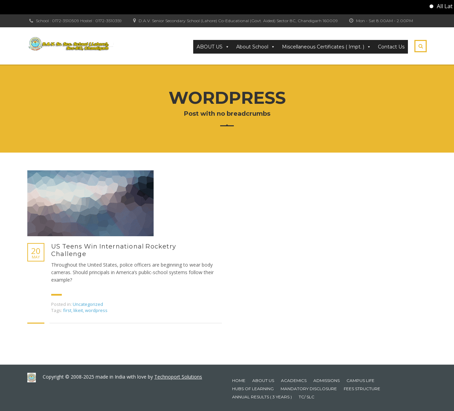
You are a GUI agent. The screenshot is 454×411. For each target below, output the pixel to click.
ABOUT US (213, 47)
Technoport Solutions (178, 376)
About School (255, 47)
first (67, 310)
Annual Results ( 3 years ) (262, 396)
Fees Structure (362, 388)
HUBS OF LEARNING (253, 388)
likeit (78, 310)
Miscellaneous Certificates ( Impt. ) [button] (326, 47)
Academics (294, 380)
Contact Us (391, 47)
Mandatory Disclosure (309, 388)
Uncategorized (88, 304)
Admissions (326, 380)
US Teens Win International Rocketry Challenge (113, 250)
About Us (263, 380)
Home (238, 380)
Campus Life (360, 380)
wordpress (96, 310)
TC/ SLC (306, 396)
